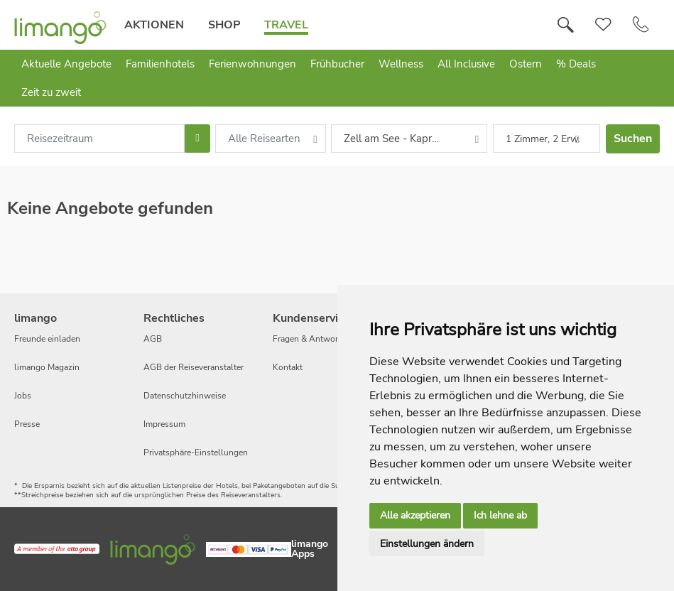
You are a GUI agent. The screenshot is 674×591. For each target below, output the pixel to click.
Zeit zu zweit (51, 92)
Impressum (164, 424)
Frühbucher (337, 64)
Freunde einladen (47, 339)
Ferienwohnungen (252, 64)
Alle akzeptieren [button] (415, 515)
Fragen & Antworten (311, 339)
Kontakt (288, 367)
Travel (286, 25)
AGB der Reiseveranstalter (193, 367)
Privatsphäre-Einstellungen (195, 452)
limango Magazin (47, 367)
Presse (27, 424)
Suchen (633, 138)
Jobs (22, 395)
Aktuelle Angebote (66, 64)
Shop (224, 25)
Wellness (401, 64)
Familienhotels (160, 64)
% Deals (576, 64)
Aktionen (154, 25)
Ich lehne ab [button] (500, 515)
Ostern (525, 64)
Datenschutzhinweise (184, 395)
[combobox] (99, 138)
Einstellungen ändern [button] (427, 544)
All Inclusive (466, 64)
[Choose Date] (197, 138)
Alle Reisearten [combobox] (264, 138)
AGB (152, 339)
